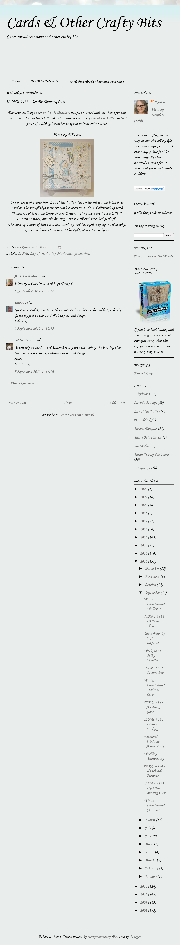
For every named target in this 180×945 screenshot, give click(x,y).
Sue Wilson (142, 446)
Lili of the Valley (103, 118)
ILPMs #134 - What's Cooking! (154, 724)
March (150, 860)
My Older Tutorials (44, 81)
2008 (144, 911)
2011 (144, 887)
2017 (144, 521)
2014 (144, 545)
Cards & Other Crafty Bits (83, 23)
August (150, 820)
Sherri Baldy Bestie (147, 437)
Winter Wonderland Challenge (154, 604)
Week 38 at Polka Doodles (152, 656)
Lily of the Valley (42, 254)
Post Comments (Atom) (76, 415)
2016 (144, 529)
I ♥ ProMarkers (58, 113)
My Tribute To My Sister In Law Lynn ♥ (97, 82)
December (152, 569)
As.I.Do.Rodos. (26, 276)
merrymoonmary (98, 937)
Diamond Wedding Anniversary (154, 742)
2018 (144, 513)
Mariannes (65, 254)
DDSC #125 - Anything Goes (154, 707)
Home (16, 81)
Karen (160, 102)
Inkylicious (142, 394)
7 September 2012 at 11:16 (34, 372)
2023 (144, 489)
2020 (144, 505)
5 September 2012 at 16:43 (34, 329)
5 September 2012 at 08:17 (34, 291)
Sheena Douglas (145, 429)
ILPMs (23, 254)
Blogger (135, 937)
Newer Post (17, 403)
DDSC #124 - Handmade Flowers (154, 771)
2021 (144, 497)
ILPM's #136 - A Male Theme (154, 621)
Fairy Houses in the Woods (153, 256)
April (149, 852)
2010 (144, 894)
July (148, 828)
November (152, 577)
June (148, 836)
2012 (144, 562)
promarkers (82, 254)
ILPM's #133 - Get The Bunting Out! (155, 788)
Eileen (19, 303)
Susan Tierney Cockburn (151, 455)
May (148, 844)
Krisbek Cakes (144, 373)
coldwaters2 (23, 340)
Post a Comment (22, 383)
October (151, 585)
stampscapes (143, 468)
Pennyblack (142, 420)
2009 (144, 903)
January (151, 877)
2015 (144, 537)
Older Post (117, 403)
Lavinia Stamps (145, 403)
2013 (144, 554)
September (153, 593)
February (152, 868)
